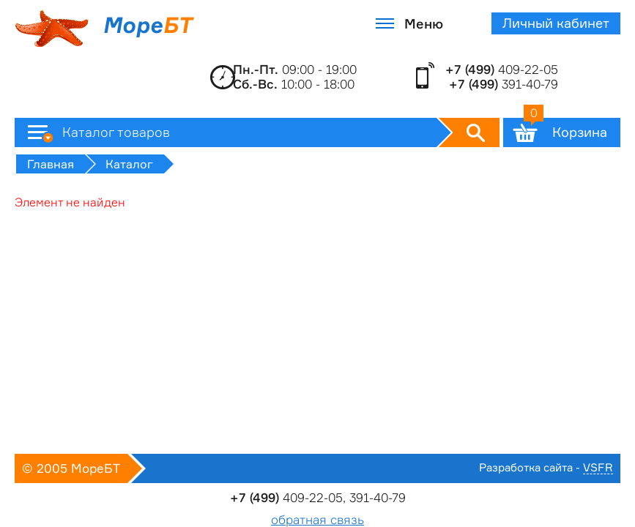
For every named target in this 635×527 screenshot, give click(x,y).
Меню (423, 23)
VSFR (598, 468)
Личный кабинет (555, 23)
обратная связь (317, 519)
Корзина (565, 129)
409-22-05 (501, 69)
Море (103, 29)
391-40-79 (503, 84)
